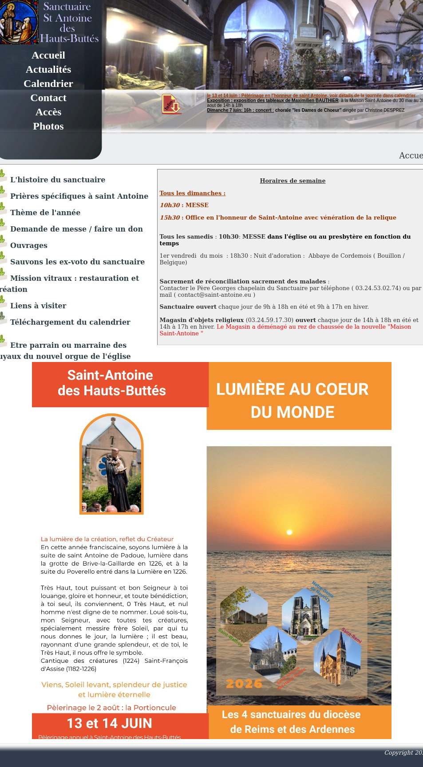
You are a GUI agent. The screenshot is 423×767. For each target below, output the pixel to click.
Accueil (48, 55)
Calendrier (48, 83)
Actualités (48, 69)
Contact (48, 97)
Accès (49, 112)
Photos (48, 126)
